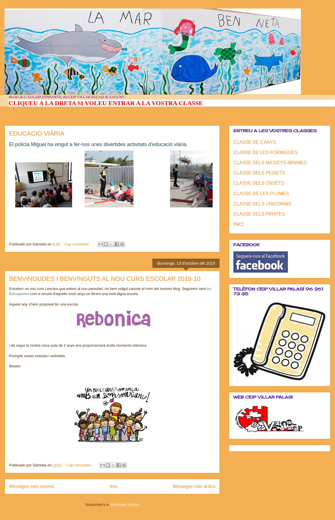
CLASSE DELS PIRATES (259, 214)
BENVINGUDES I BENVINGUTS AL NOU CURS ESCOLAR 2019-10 (104, 278)
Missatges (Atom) (124, 504)
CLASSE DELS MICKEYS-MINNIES (270, 162)
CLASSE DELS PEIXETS (259, 172)
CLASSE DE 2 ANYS (254, 142)
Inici (114, 486)
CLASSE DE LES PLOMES (261, 193)
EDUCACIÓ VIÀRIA (36, 133)
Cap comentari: (77, 244)
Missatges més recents (31, 486)
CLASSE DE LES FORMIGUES (265, 152)
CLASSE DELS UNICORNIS (262, 203)
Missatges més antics (194, 486)
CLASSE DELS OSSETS (258, 183)
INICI (238, 224)
